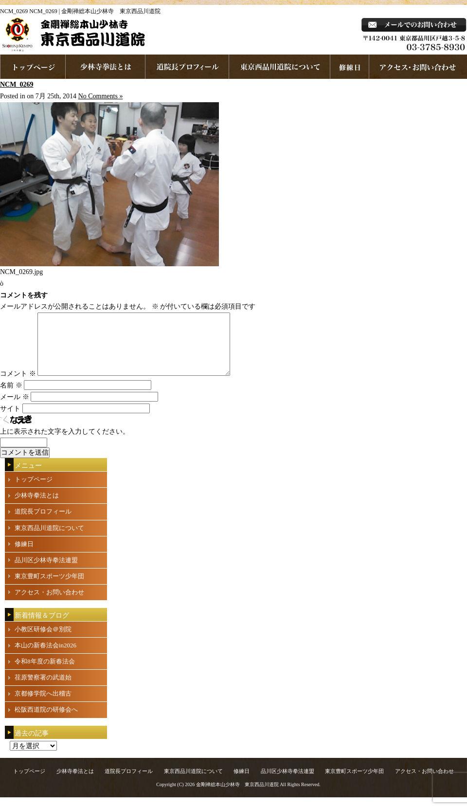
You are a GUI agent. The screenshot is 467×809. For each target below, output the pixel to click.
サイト (10, 420)
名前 (11, 397)
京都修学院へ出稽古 (43, 705)
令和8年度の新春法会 (45, 673)
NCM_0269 (16, 84)
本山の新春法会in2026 (45, 657)
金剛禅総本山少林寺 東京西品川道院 (237, 796)
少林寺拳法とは (105, 67)
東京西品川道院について (279, 67)
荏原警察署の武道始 (43, 689)
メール (14, 408)
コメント (18, 385)
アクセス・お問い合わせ (49, 603)
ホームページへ (33, 67)
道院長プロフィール (187, 67)
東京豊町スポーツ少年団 (49, 587)
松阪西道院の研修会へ (46, 721)
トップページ (34, 491)
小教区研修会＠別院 (43, 640)
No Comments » (100, 96)
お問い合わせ (418, 67)
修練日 (24, 555)
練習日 (349, 67)
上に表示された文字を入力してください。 (64, 443)
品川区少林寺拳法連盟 (46, 571)
